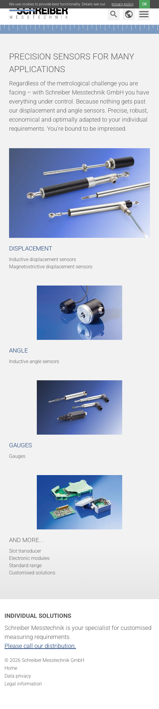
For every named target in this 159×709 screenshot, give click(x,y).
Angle (18, 350)
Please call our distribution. (40, 646)
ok (144, 4)
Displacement (30, 248)
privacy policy (123, 4)
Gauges (20, 445)
